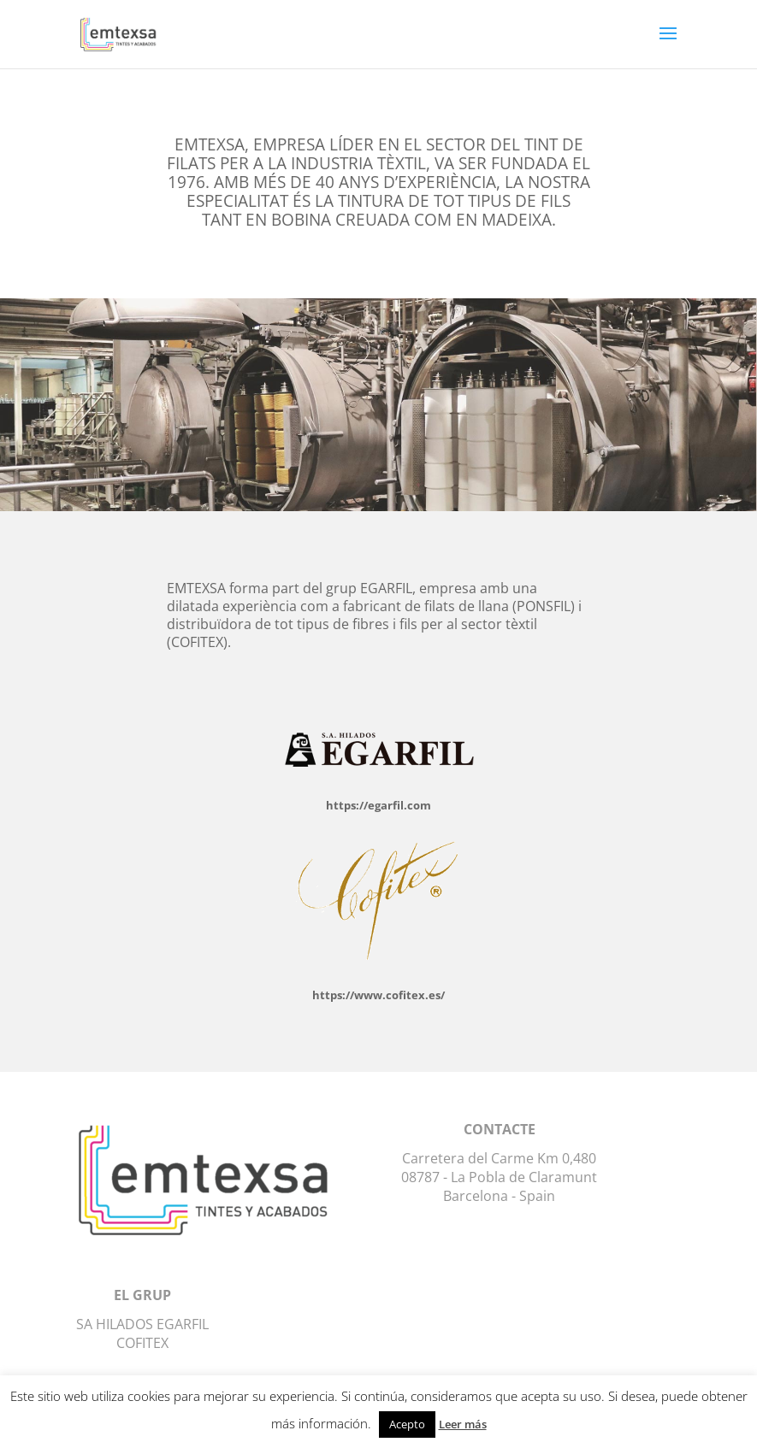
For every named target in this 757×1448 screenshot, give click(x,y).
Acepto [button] (407, 1424)
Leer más (463, 1424)
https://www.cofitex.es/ (378, 995)
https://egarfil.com (378, 805)
